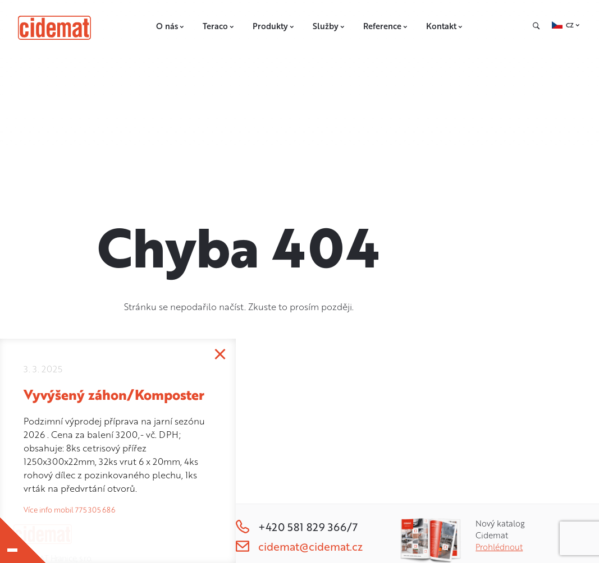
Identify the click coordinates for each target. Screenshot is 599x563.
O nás (170, 26)
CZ (570, 25)
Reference (385, 26)
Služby (329, 26)
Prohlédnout (499, 547)
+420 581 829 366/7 (297, 527)
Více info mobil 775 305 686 (69, 509)
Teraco (219, 26)
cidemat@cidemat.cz (299, 546)
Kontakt (444, 26)
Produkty (274, 26)
